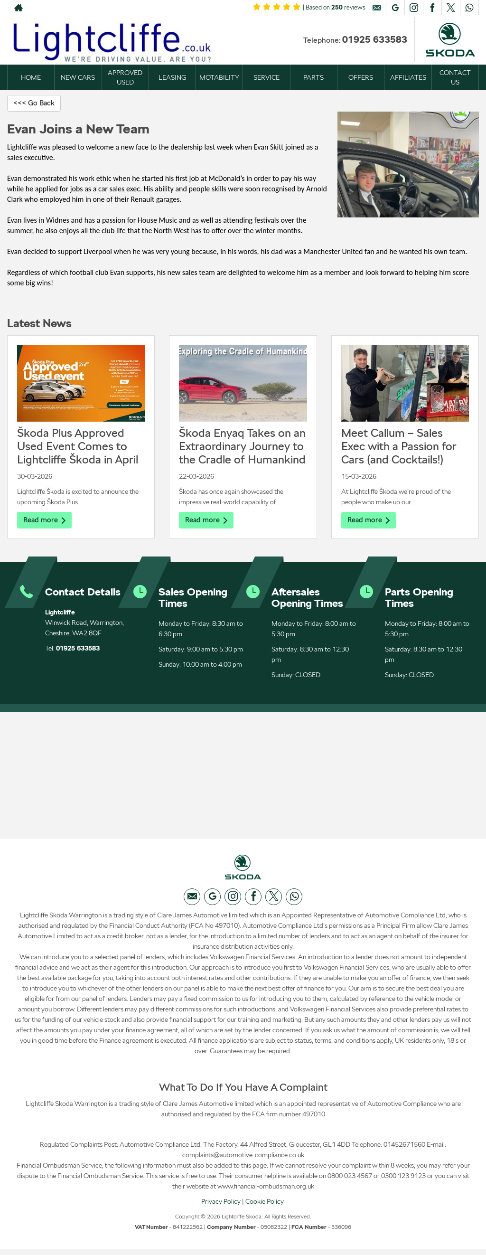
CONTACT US (455, 77)
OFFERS (360, 77)
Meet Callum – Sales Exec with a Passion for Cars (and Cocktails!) (399, 447)
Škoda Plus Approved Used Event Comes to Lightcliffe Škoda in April (77, 447)
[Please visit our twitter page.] (450, 7)
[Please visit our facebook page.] (432, 7)
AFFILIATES (408, 77)
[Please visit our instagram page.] (413, 7)
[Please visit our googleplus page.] (395, 7)
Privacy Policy (221, 1207)
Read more (45, 521)
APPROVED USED (125, 77)
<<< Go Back (35, 103)
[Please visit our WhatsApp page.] (469, 7)
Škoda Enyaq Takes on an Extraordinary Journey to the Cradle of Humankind (242, 447)
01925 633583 (374, 39)
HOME (31, 77)
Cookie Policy (264, 1207)
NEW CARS (78, 77)
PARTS (313, 77)
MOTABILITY (219, 77)
